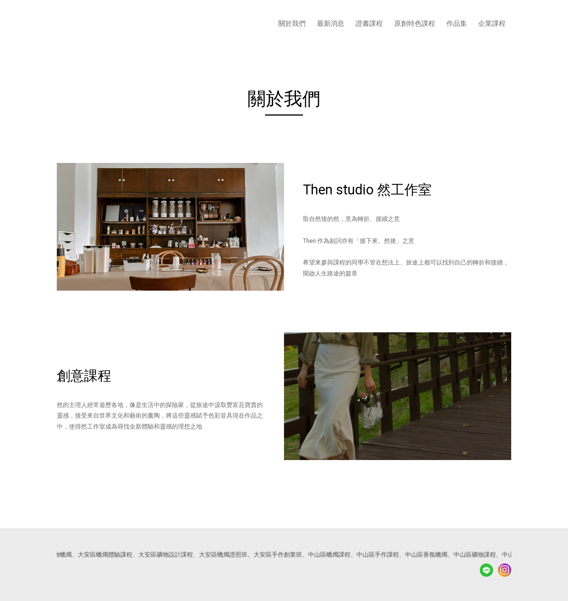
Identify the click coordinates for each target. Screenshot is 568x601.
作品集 (456, 23)
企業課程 (492, 23)
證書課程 (369, 23)
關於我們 (292, 23)
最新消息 (330, 23)
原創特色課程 (414, 23)
